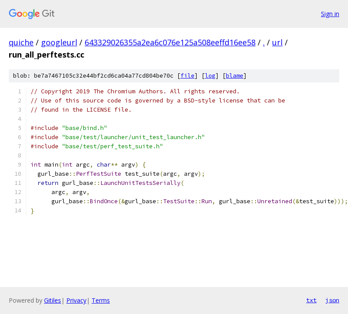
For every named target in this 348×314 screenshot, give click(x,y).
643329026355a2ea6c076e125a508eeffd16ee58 (170, 42)
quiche (21, 42)
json (332, 300)
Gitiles (52, 300)
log (210, 75)
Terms (101, 300)
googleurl (59, 42)
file (187, 75)
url (277, 42)
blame (234, 75)
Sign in (330, 14)
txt (311, 300)
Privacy (76, 300)
